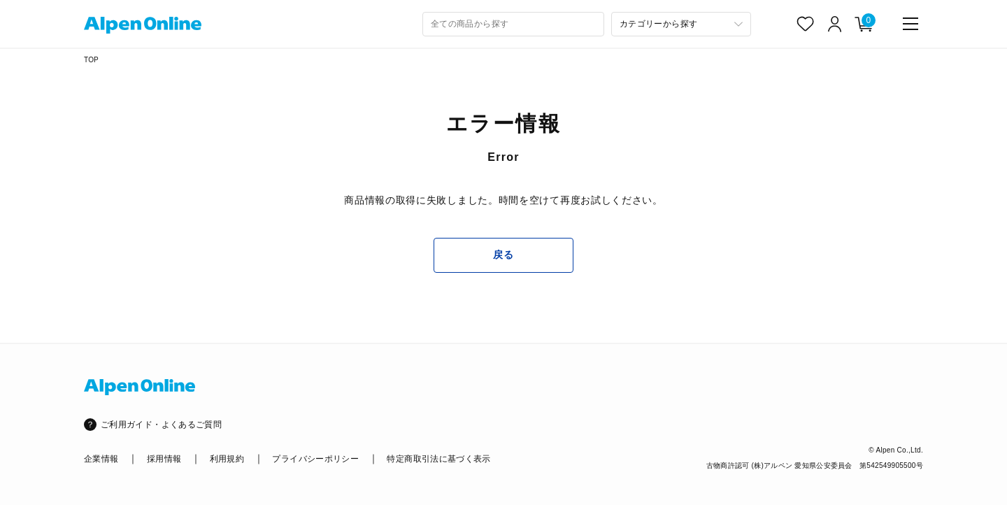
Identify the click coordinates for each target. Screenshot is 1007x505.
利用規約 (227, 459)
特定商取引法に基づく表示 (438, 459)
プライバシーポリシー (315, 459)
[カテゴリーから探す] (681, 24)
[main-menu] (910, 23)
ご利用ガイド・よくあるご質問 (161, 424)
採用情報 (164, 459)
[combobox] (513, 24)
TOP (91, 60)
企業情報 (101, 459)
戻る (503, 254)
